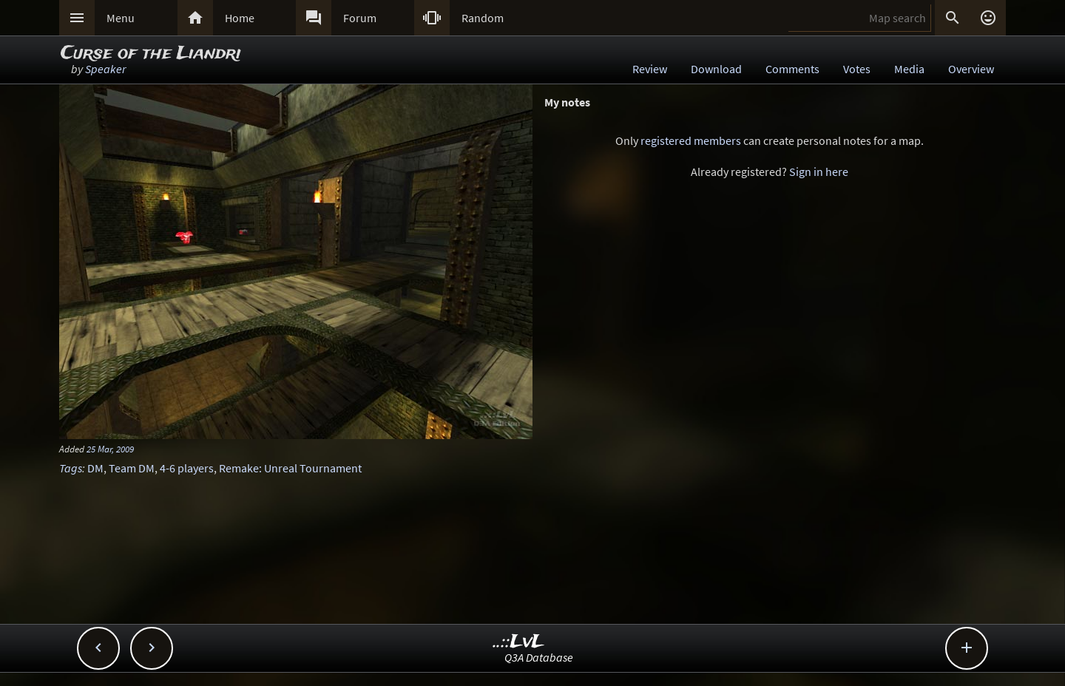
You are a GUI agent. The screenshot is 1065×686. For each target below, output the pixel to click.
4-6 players (187, 468)
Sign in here (818, 171)
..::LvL (519, 642)
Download (716, 68)
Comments (792, 68)
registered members (690, 140)
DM (95, 468)
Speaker (105, 68)
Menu (120, 17)
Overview (971, 68)
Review (649, 68)
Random (483, 17)
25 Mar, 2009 (110, 449)
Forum (359, 17)
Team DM (132, 468)
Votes (856, 68)
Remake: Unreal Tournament (290, 468)
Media (909, 68)
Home (239, 17)
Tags (70, 468)
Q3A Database (538, 657)
